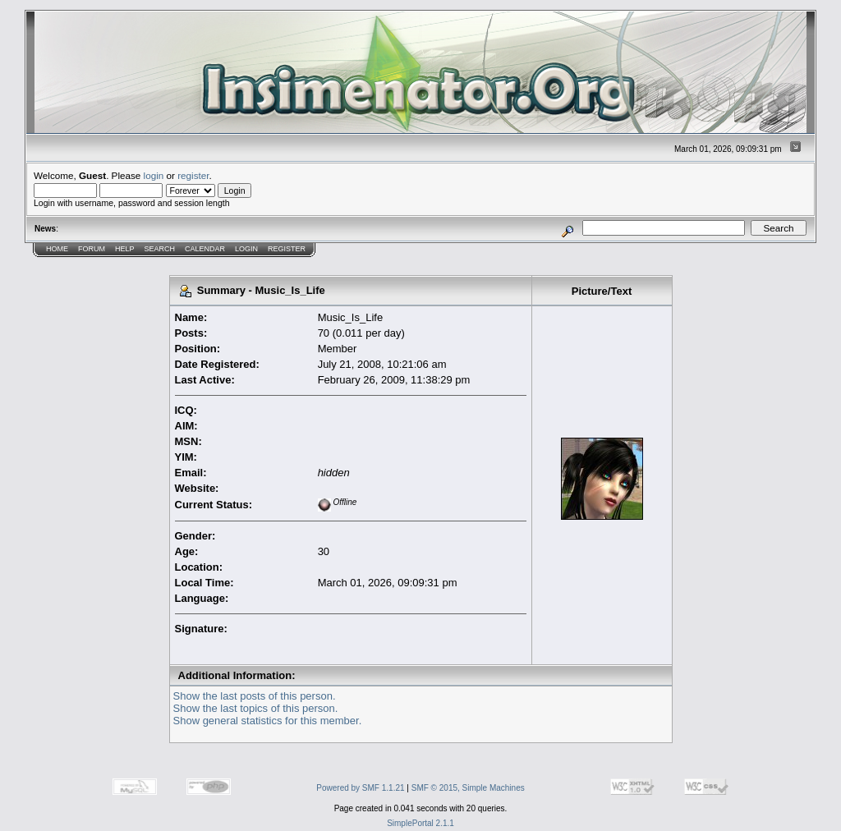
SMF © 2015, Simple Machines (468, 787)
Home (57, 249)
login (154, 175)
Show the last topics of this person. (255, 708)
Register (287, 249)
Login (246, 249)
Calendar (205, 249)
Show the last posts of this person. (254, 696)
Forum (91, 249)
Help (125, 249)
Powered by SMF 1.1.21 (360, 787)
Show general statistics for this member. (267, 720)
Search (160, 249)
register (193, 175)
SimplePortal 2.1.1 (420, 823)
